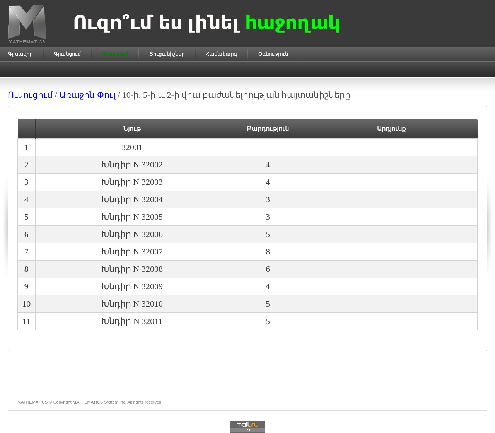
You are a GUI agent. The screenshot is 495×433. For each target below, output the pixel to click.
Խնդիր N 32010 (132, 304)
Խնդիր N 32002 (132, 164)
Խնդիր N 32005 (132, 217)
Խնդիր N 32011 (131, 321)
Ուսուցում (30, 95)
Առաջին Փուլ (87, 95)
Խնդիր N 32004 (132, 199)
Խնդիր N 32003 (132, 182)
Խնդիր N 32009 (132, 286)
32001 (132, 147)
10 (26, 304)
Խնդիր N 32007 (132, 251)
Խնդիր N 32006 (132, 234)
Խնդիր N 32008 (132, 269)
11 (26, 321)
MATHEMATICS (88, 402)
